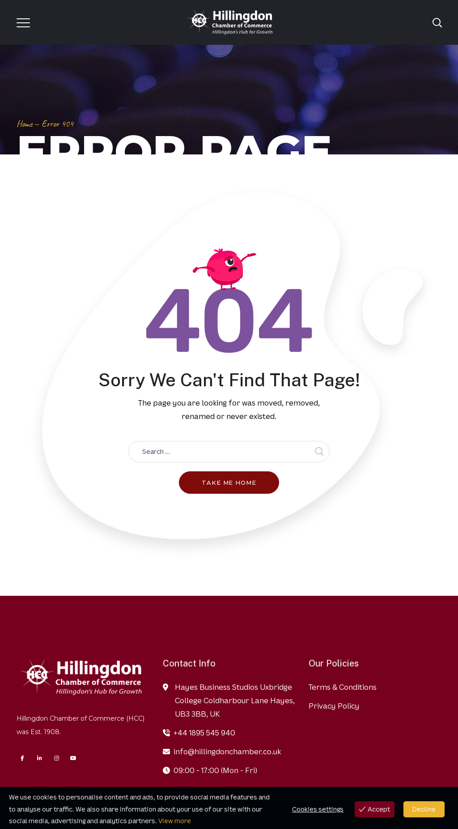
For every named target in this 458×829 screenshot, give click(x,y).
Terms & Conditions (343, 687)
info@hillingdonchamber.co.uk (227, 751)
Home (24, 123)
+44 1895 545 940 (204, 733)
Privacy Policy (334, 706)
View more (174, 820)
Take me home (229, 482)
